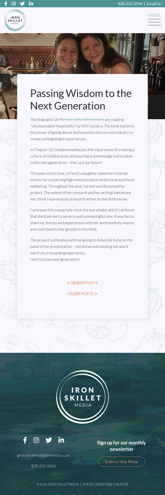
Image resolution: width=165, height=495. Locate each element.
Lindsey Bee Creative (111, 484)
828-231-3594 (130, 3)
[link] (81, 119)
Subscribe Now (121, 461)
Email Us (154, 3)
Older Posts (83, 293)
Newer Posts (82, 283)
